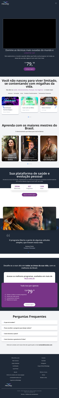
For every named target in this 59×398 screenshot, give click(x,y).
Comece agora (29, 304)
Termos (23, 394)
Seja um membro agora (29, 194)
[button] (55, 106)
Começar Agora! (29, 69)
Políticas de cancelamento (31, 394)
